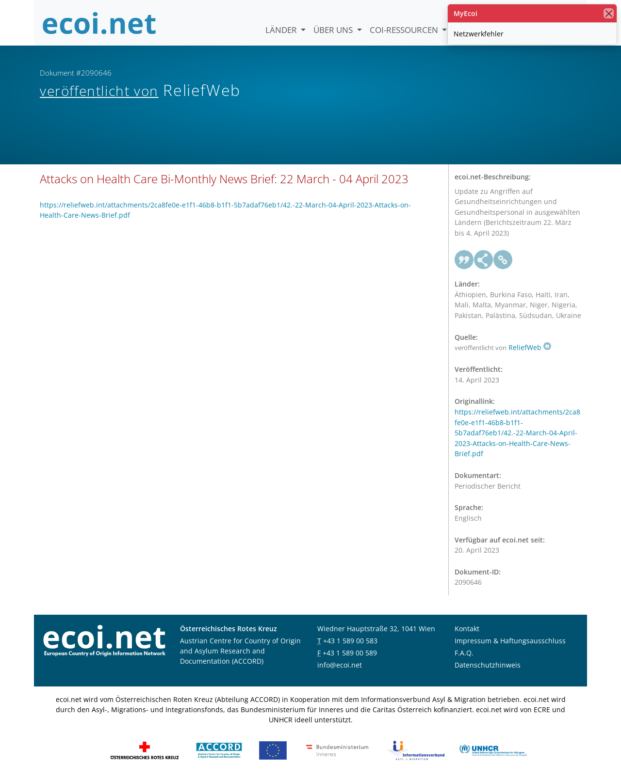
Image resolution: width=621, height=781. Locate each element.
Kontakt (467, 628)
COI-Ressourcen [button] (405, 29)
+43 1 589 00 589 (350, 652)
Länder (282, 29)
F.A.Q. (464, 652)
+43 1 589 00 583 (350, 640)
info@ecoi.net (339, 664)
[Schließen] (609, 13)
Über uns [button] (334, 29)
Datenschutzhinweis (488, 664)
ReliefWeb (529, 347)
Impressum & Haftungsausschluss (510, 640)
